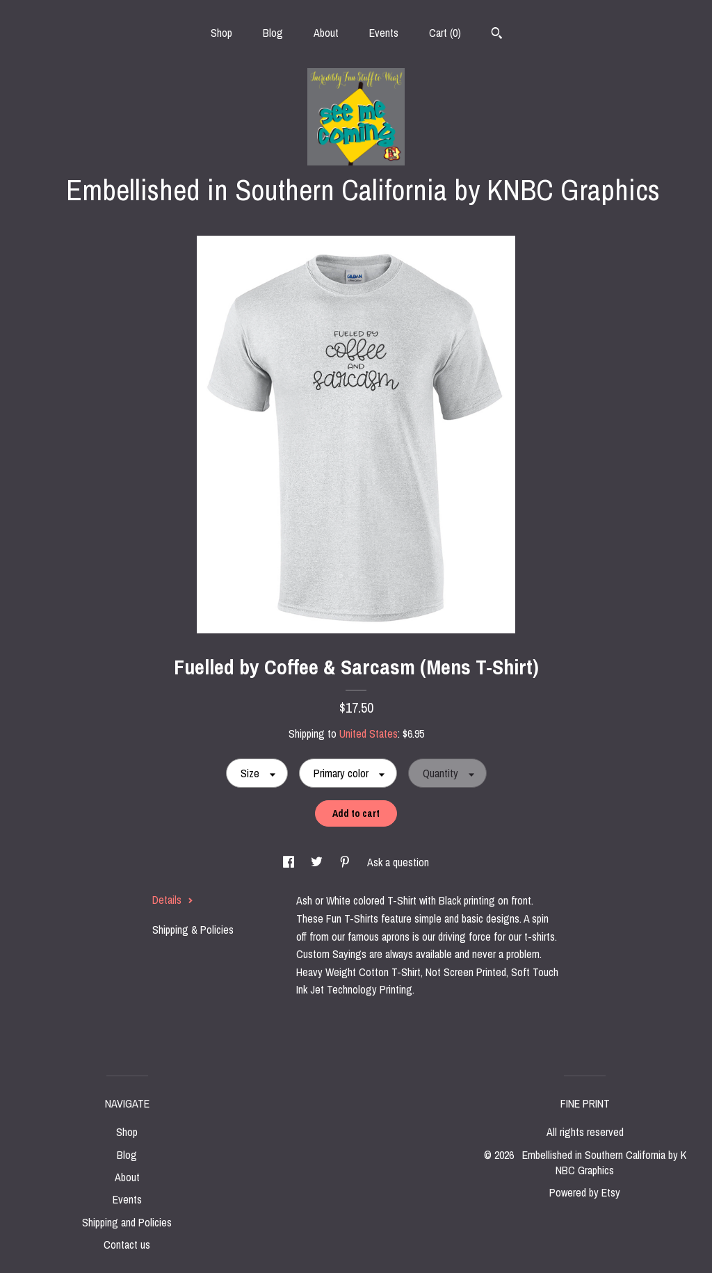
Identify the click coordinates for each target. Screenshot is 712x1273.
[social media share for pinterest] (346, 862)
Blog (273, 32)
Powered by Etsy (584, 1192)
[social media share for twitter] (318, 862)
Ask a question (398, 862)
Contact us (127, 1244)
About (326, 32)
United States (368, 733)
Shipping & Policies (193, 929)
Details (172, 899)
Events (383, 32)
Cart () (445, 32)
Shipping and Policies (127, 1222)
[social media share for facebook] (290, 862)
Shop (221, 32)
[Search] (497, 34)
